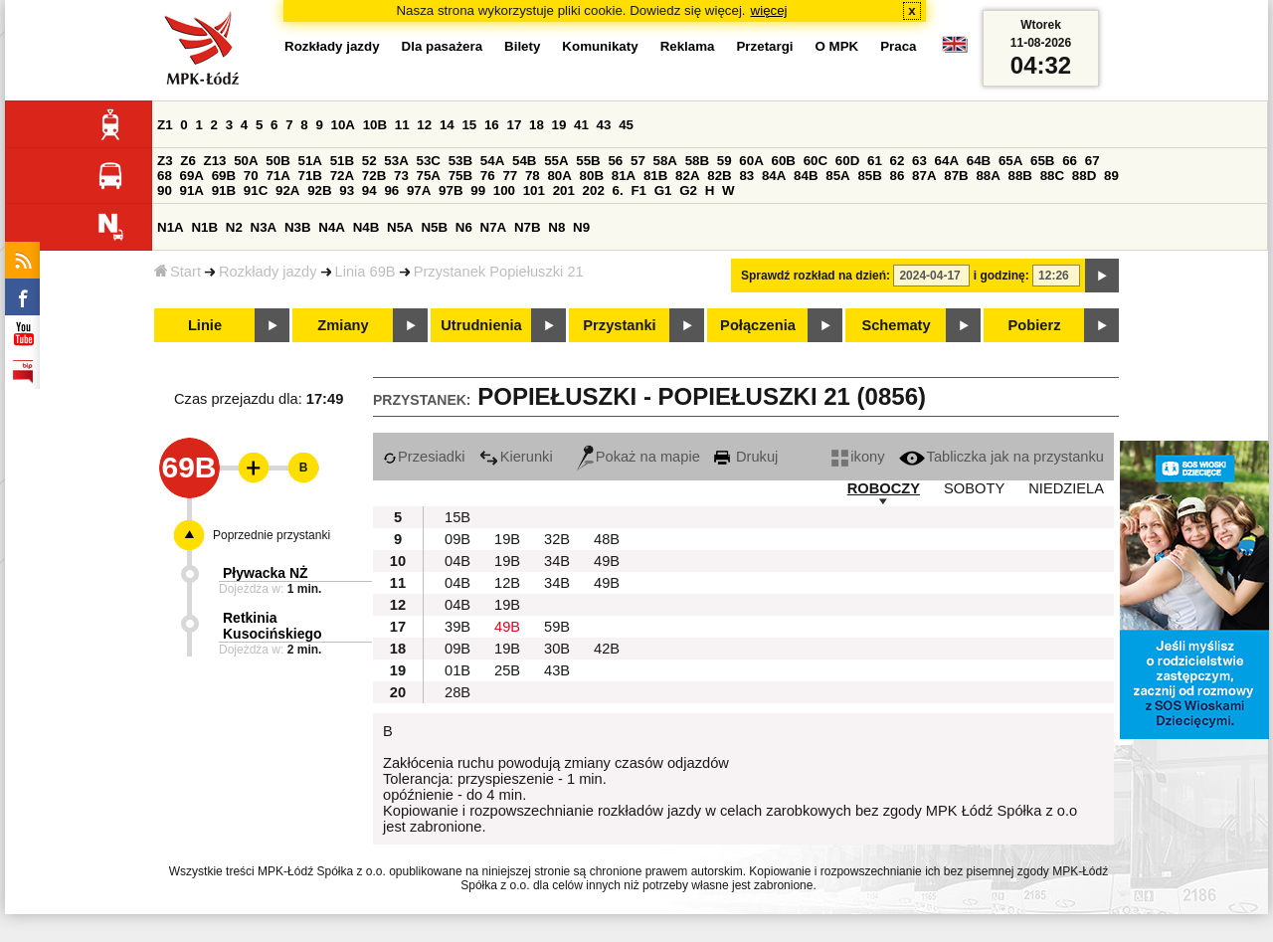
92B (319, 190)
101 (534, 190)
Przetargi (764, 46)
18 (536, 124)
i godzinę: (1001, 276)
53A (396, 160)
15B (457, 517)
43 (604, 124)
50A (246, 160)
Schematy (895, 325)
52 (369, 160)
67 (1092, 160)
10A (343, 124)
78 (532, 175)
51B (342, 160)
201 (564, 190)
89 (1111, 175)
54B (524, 160)
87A (924, 175)
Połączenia (758, 325)
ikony (857, 457)
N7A (493, 227)
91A (192, 190)
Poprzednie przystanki (271, 535)
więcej (769, 10)
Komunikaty (599, 46)
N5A (400, 227)
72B (374, 175)
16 (491, 124)
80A (559, 175)
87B (956, 175)
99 (477, 190)
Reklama (687, 46)
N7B (527, 227)
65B (1042, 160)
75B (460, 175)
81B (655, 175)
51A (310, 160)
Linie (205, 325)
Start (177, 272)
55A (556, 160)
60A (751, 160)
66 (1069, 160)
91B (224, 190)
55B (588, 160)
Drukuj (746, 457)
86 (897, 175)
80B (592, 175)
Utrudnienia (481, 325)
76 (487, 175)
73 (401, 175)
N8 (556, 227)
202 (594, 190)
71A (277, 175)
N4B (366, 227)
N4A (331, 227)
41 (581, 124)
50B (277, 160)
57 (638, 160)
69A (192, 175)
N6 (463, 227)
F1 (638, 190)
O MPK (837, 46)
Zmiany (342, 325)
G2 (688, 190)
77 (509, 175)
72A (342, 175)
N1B (204, 227)
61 (874, 160)
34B (557, 561)
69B (224, 175)
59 (724, 160)
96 (391, 190)
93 (346, 190)
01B (457, 670)
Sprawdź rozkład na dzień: (815, 276)
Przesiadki (424, 457)
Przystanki (619, 325)
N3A (264, 227)
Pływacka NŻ (265, 573)
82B (719, 175)
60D (847, 160)
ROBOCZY (883, 488)
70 (251, 175)
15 (468, 124)
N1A (170, 227)
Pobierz (1034, 325)
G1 (663, 190)
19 (559, 124)
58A (665, 160)
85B (869, 175)
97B (450, 190)
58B (697, 160)
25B (507, 670)
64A (947, 160)
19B (507, 539)
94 (369, 190)
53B (460, 160)
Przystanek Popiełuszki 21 (499, 272)
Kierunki (516, 457)
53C (429, 160)
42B (607, 649)
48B (607, 539)
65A (1010, 160)
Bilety (522, 46)
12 (424, 124)
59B (557, 627)
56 (615, 160)
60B (784, 160)
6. (618, 190)
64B (979, 160)
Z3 (165, 160)
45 (626, 124)
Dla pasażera (442, 46)
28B (457, 692)
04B (457, 561)
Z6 (188, 160)
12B (507, 583)
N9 (581, 227)
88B (1020, 175)
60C (815, 160)
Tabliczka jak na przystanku (1001, 457)
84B (806, 175)
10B (375, 124)
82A (687, 175)
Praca (898, 46)
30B (557, 649)
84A (774, 175)
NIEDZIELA (1066, 488)
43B (557, 670)
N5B (434, 227)
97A (419, 190)
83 (746, 175)
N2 (234, 227)
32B (557, 539)
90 (164, 190)
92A (287, 190)
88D (1084, 175)
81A (624, 175)
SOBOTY (974, 488)
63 (919, 160)
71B (310, 175)
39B (457, 627)
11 (402, 124)
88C (1052, 175)
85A (837, 175)
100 (504, 190)
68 (164, 175)
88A (988, 175)
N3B (297, 227)
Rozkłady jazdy (268, 272)
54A (492, 160)
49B (607, 561)
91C (256, 190)
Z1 (165, 124)
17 (513, 124)
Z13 (215, 160)
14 (447, 124)
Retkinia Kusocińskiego (272, 626)
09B (457, 539)
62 (897, 160)
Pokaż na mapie (638, 457)
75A (429, 175)
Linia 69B (365, 272)
